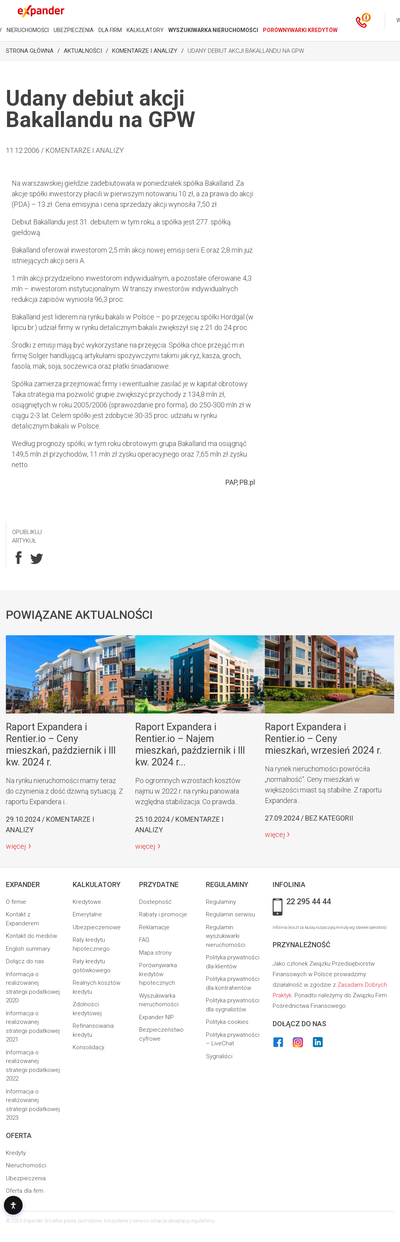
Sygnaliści (219, 1056)
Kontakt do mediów (31, 935)
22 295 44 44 (308, 902)
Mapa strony (155, 952)
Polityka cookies (227, 1021)
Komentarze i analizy (144, 50)
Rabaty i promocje (163, 914)
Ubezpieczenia (26, 1178)
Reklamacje (154, 927)
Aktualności (83, 50)
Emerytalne (87, 914)
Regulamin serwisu (230, 914)
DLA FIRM (110, 30)
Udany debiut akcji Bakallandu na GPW (246, 50)
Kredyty (16, 1152)
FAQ (144, 939)
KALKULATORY (145, 30)
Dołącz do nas (25, 961)
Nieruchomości (26, 1165)
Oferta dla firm (24, 1190)
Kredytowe (87, 901)
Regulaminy (221, 901)
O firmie (16, 901)
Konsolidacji (88, 1047)
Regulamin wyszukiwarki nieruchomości (225, 936)
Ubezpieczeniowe (97, 927)
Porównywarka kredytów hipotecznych (158, 974)
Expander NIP (156, 1017)
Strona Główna (30, 50)
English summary (28, 948)
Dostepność (155, 901)
